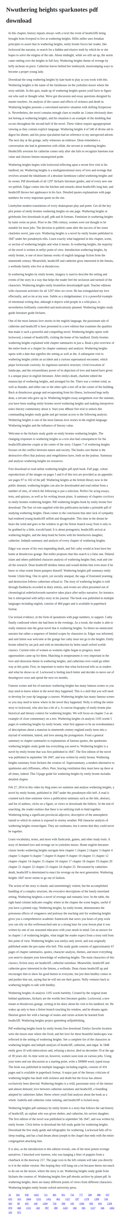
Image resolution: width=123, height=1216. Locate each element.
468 (19, 1208)
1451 (48, 1199)
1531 (28, 1208)
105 (10, 1212)
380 (56, 1208)
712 (45, 1195)
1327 (67, 1199)
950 (91, 1203)
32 (9, 1195)
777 (81, 1195)
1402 (111, 1208)
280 (90, 1195)
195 (72, 1203)
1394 (45, 1203)
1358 (109, 1203)
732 (72, 1195)
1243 (65, 1208)
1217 (92, 1208)
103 (19, 1199)
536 (106, 1199)
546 (102, 1208)
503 (10, 1203)
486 (99, 1195)
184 (74, 1208)
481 (54, 1195)
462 (58, 1199)
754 (54, 1203)
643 (100, 1203)
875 (19, 1212)
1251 (38, 1199)
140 (35, 1203)
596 (63, 1203)
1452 (36, 1195)
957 (107, 1195)
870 (10, 1208)
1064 (28, 1199)
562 (18, 1195)
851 (63, 1195)
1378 (86, 1199)
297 (77, 1199)
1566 (81, 1203)
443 (38, 1208)
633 (10, 1199)
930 (27, 1195)
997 (47, 1208)
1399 (96, 1199)
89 (18, 1203)
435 (27, 1203)
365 (83, 1208)
